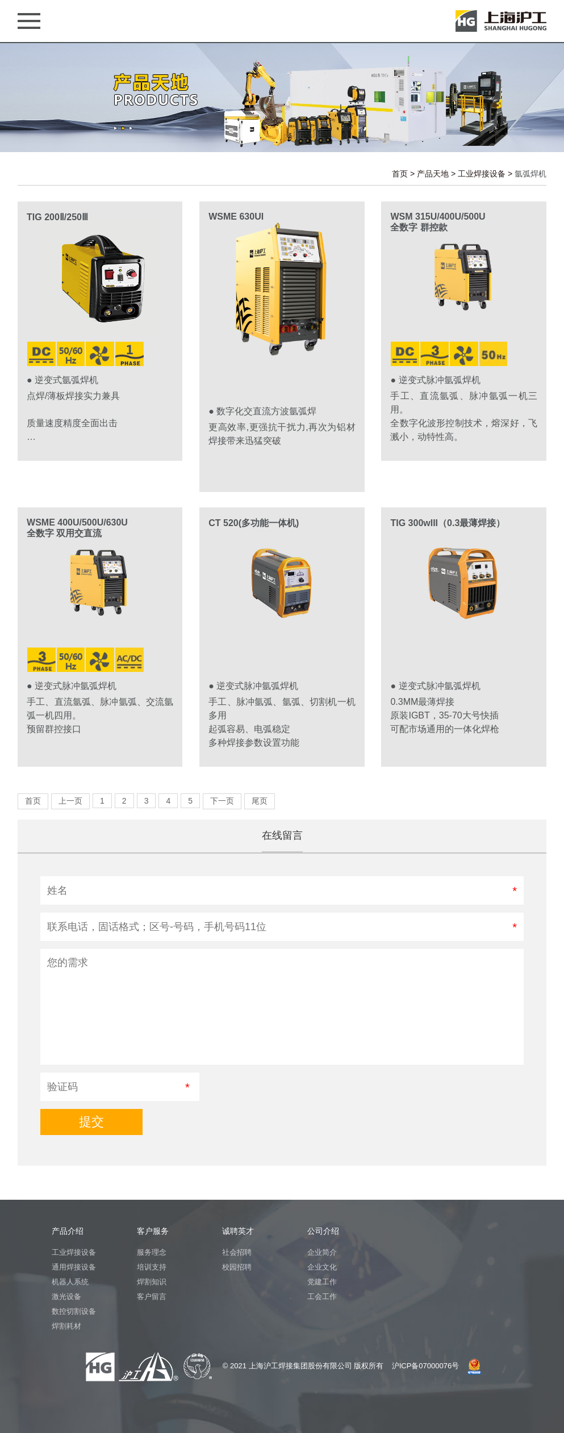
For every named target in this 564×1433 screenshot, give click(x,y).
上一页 (70, 800)
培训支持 (151, 1267)
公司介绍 (323, 1231)
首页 (400, 173)
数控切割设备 (74, 1311)
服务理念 (151, 1252)
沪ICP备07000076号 (425, 1365)
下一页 (222, 800)
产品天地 (433, 173)
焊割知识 (151, 1281)
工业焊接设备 (481, 173)
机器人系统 (70, 1281)
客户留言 (151, 1296)
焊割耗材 (66, 1326)
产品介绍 (67, 1231)
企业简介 (322, 1252)
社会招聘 (237, 1252)
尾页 (260, 800)
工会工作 (322, 1296)
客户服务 (153, 1231)
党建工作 (322, 1281)
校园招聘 (237, 1267)
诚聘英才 (238, 1231)
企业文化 (322, 1267)
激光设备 (66, 1296)
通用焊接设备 (74, 1267)
